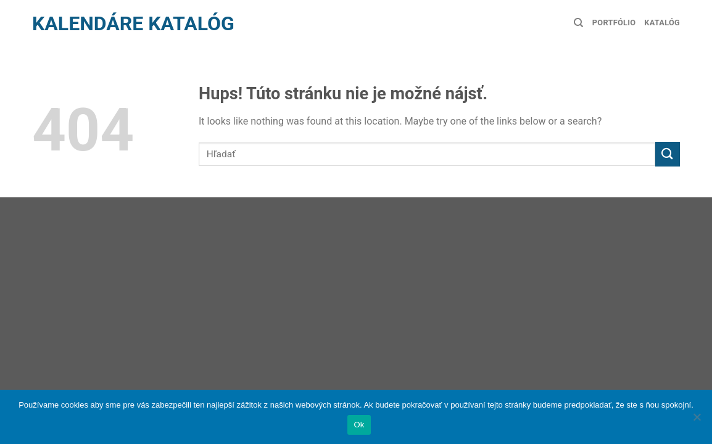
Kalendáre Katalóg (133, 23)
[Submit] (667, 154)
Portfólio (613, 22)
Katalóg (662, 22)
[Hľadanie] (578, 23)
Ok (359, 424)
